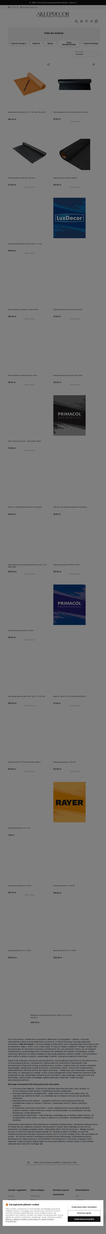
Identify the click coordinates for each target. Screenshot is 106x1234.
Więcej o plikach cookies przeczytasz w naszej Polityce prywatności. (30, 1220)
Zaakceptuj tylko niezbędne (84, 1207)
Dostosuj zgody (84, 1213)
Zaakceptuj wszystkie (84, 1219)
